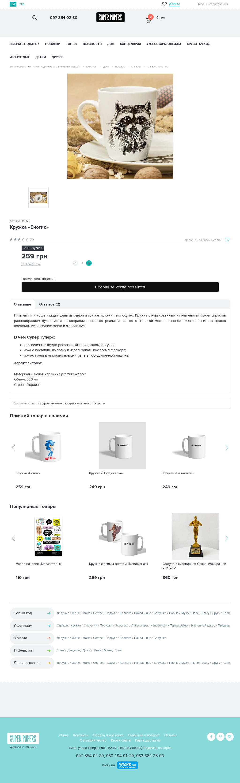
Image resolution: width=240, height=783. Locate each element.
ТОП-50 (71, 44)
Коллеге (125, 613)
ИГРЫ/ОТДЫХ (20, 57)
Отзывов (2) (49, 304)
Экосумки (122, 625)
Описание (22, 304)
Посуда (120, 66)
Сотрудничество (93, 740)
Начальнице (142, 613)
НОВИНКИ (52, 44)
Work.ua (108, 765)
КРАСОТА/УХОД (198, 44)
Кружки (136, 66)
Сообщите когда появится (120, 287)
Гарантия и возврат (144, 735)
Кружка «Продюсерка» (106, 473)
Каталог (91, 66)
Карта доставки (147, 740)
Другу (216, 613)
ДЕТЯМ (40, 57)
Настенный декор (203, 625)
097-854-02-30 (90, 755)
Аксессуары (139, 625)
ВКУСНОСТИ (92, 44)
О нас (64, 735)
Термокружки (179, 625)
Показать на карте (157, 748)
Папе (195, 613)
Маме (86, 613)
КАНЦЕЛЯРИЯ (130, 44)
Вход (200, 4)
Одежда (62, 625)
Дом (106, 66)
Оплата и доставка (108, 735)
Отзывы (170, 735)
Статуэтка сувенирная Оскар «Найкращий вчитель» (194, 566)
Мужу (185, 613)
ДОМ (110, 44)
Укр (21, 4)
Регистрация (218, 4)
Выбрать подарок (24, 44)
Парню (174, 613)
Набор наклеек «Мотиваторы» (38, 564)
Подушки (106, 625)
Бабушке (160, 613)
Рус (13, 4)
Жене (76, 613)
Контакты (80, 735)
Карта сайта (121, 740)
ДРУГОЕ (58, 57)
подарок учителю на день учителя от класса (71, 403)
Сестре (98, 613)
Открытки (90, 625)
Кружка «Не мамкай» (178, 473)
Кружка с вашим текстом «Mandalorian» (118, 564)
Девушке (63, 613)
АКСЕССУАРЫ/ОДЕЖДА (163, 44)
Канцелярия (159, 625)
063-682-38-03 (150, 755)
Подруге (111, 613)
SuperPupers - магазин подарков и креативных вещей (45, 66)
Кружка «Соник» (28, 473)
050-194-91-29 (120, 755)
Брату (205, 613)
